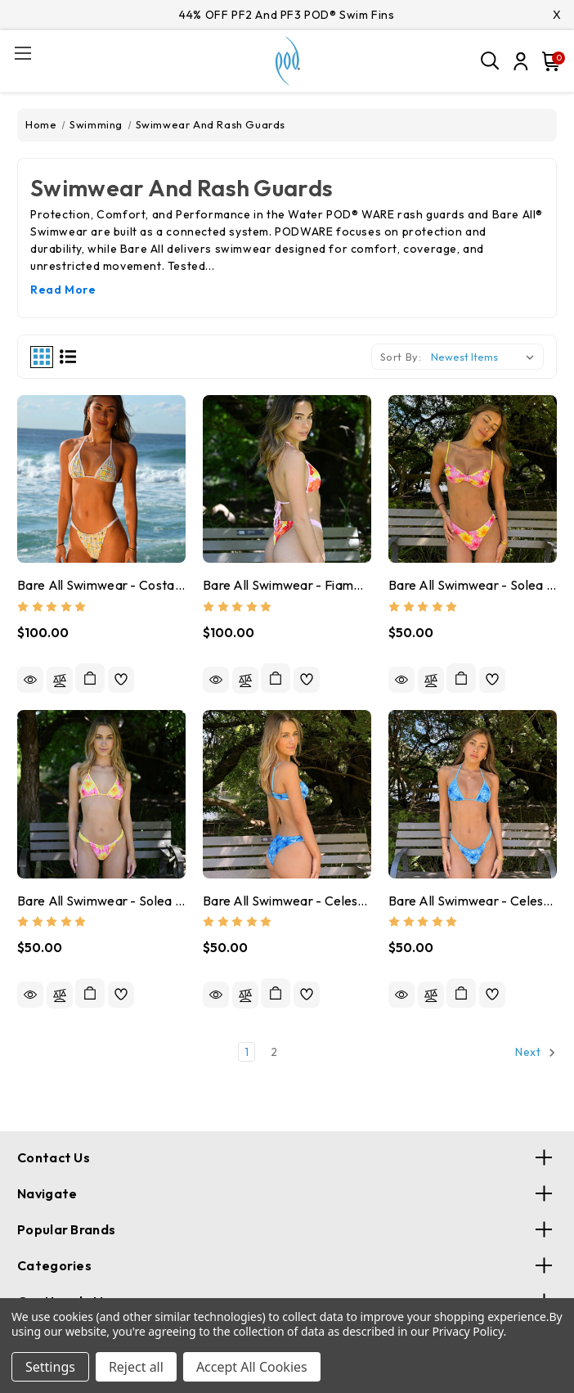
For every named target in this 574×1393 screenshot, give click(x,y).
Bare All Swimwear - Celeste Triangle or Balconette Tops (472, 900)
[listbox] (485, 356)
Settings (50, 1367)
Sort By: (401, 356)
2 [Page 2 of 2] (274, 1052)
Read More (63, 289)
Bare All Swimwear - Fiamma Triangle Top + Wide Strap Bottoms (287, 585)
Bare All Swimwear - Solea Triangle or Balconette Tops (101, 900)
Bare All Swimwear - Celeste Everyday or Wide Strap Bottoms (287, 900)
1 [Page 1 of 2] (246, 1052)
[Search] (490, 61)
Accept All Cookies (251, 1367)
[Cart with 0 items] (548, 61)
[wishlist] (121, 680)
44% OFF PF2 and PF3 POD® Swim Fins (286, 14)
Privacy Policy (467, 1331)
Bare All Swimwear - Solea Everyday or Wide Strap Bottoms (472, 585)
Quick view (30, 679)
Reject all (136, 1367)
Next (535, 1053)
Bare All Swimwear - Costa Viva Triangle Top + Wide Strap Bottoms (101, 585)
